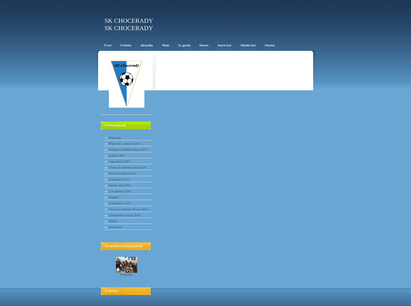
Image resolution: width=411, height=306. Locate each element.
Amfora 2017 (117, 155)
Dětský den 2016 (119, 185)
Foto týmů (115, 227)
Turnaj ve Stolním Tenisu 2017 (128, 149)
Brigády (114, 197)
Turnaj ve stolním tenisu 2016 (127, 167)
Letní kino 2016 (119, 179)
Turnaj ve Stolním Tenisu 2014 (128, 209)
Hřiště (113, 221)
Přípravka (115, 137)
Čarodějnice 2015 (120, 203)
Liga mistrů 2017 (119, 161)
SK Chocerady (129, 20)
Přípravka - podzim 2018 (124, 143)
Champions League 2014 (124, 215)
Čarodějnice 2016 (120, 191)
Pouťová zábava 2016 (122, 173)
